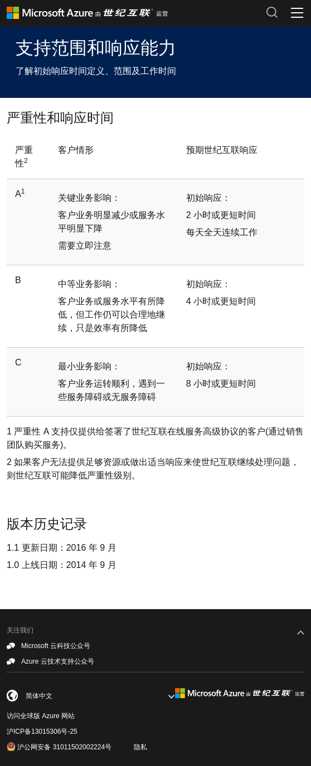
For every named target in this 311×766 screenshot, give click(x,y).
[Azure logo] (132, 13)
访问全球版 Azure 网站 (41, 716)
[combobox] (91, 696)
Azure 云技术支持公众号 (50, 662)
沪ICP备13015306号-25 (42, 731)
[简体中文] (67, 696)
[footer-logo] (239, 693)
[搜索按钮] (272, 12)
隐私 (140, 747)
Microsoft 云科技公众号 (48, 646)
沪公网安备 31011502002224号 (59, 746)
